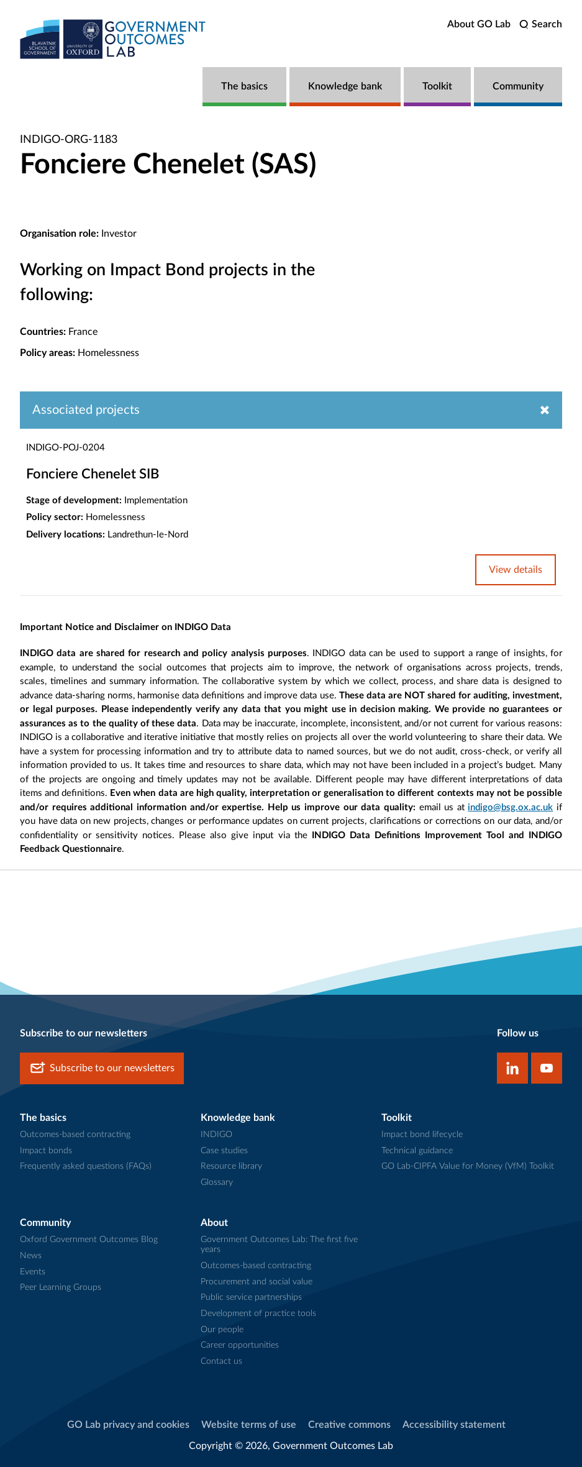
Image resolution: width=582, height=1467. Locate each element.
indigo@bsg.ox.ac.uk (510, 807)
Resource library (231, 1166)
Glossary (217, 1182)
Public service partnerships (251, 1297)
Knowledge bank (345, 86)
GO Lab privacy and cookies (128, 1425)
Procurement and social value (256, 1281)
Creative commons (349, 1425)
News (31, 1255)
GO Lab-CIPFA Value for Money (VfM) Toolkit (467, 1166)
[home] (113, 39)
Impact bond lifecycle (422, 1134)
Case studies (224, 1150)
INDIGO (216, 1134)
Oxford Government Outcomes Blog (89, 1239)
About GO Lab (479, 24)
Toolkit (437, 86)
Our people (222, 1329)
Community (518, 86)
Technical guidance (417, 1150)
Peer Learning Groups (60, 1287)
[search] (540, 24)
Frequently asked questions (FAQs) (86, 1166)
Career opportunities (240, 1345)
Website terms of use (248, 1425)
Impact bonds (46, 1150)
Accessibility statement (454, 1425)
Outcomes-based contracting (75, 1134)
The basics (244, 86)
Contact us (221, 1361)
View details (515, 570)
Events (32, 1272)
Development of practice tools (258, 1313)
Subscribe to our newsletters (102, 1068)
